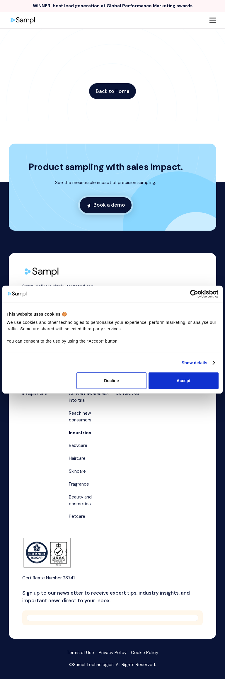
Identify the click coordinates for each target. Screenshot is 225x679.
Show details (194, 362)
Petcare (77, 516)
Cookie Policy (144, 652)
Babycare (78, 445)
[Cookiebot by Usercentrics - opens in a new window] (193, 294)
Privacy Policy (113, 652)
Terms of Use (80, 652)
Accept (183, 380)
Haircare (77, 458)
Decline (111, 380)
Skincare (77, 471)
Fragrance (79, 484)
